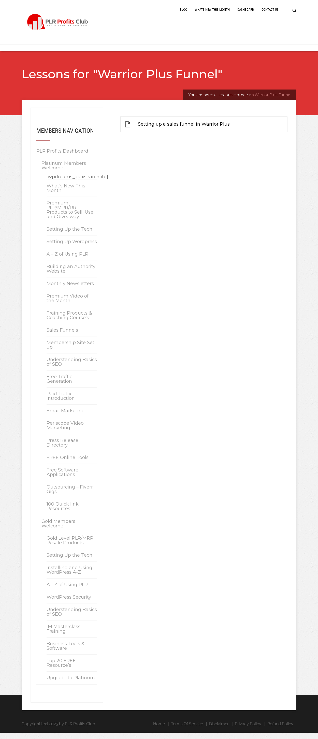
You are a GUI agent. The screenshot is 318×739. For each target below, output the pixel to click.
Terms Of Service (187, 730)
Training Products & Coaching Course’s (69, 322)
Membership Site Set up (70, 351)
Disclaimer (219, 730)
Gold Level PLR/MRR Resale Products (70, 547)
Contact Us (270, 13)
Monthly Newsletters (70, 290)
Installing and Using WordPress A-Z (69, 576)
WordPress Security (69, 603)
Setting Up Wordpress (72, 248)
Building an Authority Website (71, 275)
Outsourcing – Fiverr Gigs (70, 496)
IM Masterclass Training (63, 635)
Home (159, 730)
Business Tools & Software (66, 652)
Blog (183, 13)
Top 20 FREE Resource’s (61, 669)
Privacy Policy (248, 730)
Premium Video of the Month (68, 305)
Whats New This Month (212, 13)
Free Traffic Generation (59, 385)
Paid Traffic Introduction (61, 402)
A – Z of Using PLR (67, 260)
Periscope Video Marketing (65, 432)
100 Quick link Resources (63, 513)
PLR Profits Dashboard (62, 157)
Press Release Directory (62, 449)
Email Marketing (66, 417)
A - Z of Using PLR (67, 591)
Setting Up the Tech (69, 235)
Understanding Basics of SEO (72, 368)
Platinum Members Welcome (63, 172)
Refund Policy (280, 730)
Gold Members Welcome (58, 530)
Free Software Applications (62, 479)
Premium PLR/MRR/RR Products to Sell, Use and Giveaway (70, 216)
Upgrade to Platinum (71, 684)
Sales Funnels (62, 336)
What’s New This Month (66, 194)
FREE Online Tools (68, 464)
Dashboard (245, 13)
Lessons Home (233, 101)
